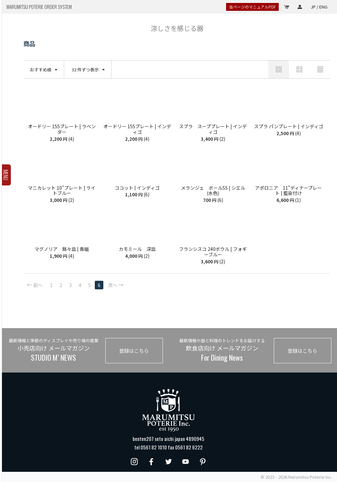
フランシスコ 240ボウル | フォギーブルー (213, 251)
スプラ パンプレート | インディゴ (288, 126)
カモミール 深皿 (137, 249)
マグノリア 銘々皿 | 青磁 (62, 249)
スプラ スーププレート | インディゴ (213, 129)
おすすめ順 (43, 69)
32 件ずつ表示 (88, 69)
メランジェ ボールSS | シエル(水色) (213, 190)
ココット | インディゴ (137, 188)
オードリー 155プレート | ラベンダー (62, 129)
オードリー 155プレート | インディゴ (137, 129)
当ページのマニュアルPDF (252, 7)
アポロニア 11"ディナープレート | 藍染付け (288, 190)
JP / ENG (319, 7)
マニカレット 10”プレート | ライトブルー (61, 190)
